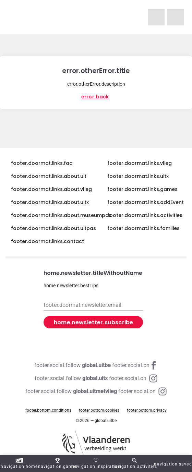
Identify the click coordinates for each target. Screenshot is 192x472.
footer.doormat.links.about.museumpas (61, 215)
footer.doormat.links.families (143, 228)
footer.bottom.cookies (99, 410)
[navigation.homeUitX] (175, 17)
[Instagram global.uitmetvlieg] (96, 391)
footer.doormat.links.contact (47, 241)
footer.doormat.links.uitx (138, 176)
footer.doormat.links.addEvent (145, 202)
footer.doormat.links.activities (144, 215)
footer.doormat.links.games (142, 189)
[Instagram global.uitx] (96, 378)
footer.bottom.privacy (147, 410)
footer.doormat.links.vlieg (139, 163)
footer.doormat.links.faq (42, 163)
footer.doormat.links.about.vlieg (51, 189)
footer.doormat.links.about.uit (48, 176)
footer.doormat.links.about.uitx (50, 202)
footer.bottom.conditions (48, 410)
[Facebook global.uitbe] (96, 365)
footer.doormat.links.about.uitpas (53, 228)
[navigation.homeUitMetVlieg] (156, 17)
